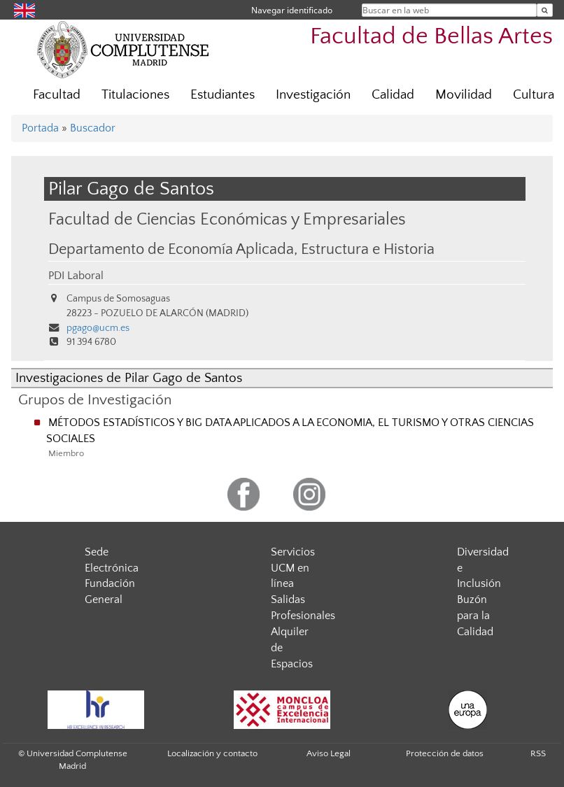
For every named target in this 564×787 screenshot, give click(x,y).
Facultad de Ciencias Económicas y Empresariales (227, 219)
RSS (538, 753)
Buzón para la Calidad (475, 615)
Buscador (92, 128)
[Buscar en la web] (545, 10)
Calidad (393, 94)
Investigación (313, 94)
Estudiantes (222, 94)
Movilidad (463, 94)
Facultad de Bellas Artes (431, 37)
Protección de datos (445, 753)
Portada (40, 128)
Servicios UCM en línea (293, 568)
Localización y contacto (212, 753)
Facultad (56, 94)
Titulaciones (135, 94)
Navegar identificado (291, 10)
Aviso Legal (328, 753)
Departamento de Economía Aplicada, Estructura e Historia (241, 249)
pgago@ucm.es (97, 328)
